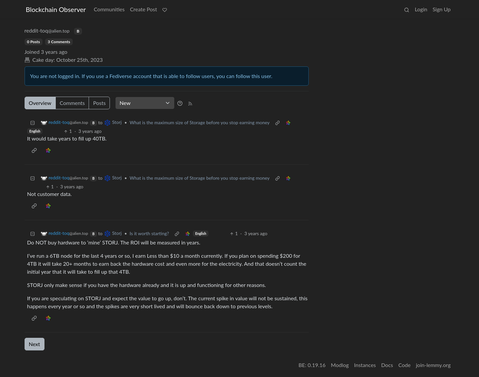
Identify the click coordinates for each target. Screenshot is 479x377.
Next (34, 344)
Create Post (143, 9)
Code (404, 365)
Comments (72, 103)
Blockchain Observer (56, 9)
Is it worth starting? (149, 233)
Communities (109, 9)
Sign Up (441, 9)
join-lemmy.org (433, 365)
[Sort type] (145, 103)
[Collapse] (32, 122)
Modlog (340, 365)
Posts (99, 103)
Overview (40, 103)
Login (421, 9)
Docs (387, 365)
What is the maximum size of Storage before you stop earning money (200, 122)
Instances (365, 365)
